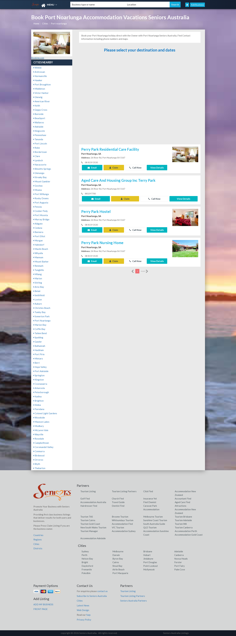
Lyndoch (38, 160)
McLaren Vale (40, 430)
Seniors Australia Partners (133, 600)
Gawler (37, 341)
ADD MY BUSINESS (43, 604)
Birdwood (38, 455)
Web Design (83, 610)
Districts (37, 548)
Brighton (38, 400)
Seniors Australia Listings (176, 633)
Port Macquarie (120, 573)
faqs (88, 614)
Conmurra (39, 451)
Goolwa (37, 185)
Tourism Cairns (87, 520)
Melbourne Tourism (153, 516)
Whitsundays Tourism (122, 520)
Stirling (37, 282)
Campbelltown (41, 442)
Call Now (135, 167)
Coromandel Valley (43, 447)
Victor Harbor (41, 93)
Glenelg (37, 97)
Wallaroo (38, 122)
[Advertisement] (139, 100)
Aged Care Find (182, 502)
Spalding (38, 337)
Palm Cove (179, 569)
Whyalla (38, 253)
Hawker (37, 80)
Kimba (37, 405)
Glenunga (38, 173)
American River (41, 101)
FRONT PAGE (40, 609)
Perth (84, 555)
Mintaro (38, 358)
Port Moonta (40, 215)
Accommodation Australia (93, 502)
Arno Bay (38, 286)
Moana (37, 190)
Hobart (147, 555)
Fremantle (87, 569)
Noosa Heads (181, 558)
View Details (157, 167)
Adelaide (38, 126)
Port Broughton (42, 84)
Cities (45, 23)
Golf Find (85, 498)
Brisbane (147, 551)
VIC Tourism (118, 527)
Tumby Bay (39, 312)
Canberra (179, 555)
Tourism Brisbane (183, 516)
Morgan (38, 240)
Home (36, 23)
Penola (37, 206)
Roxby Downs (41, 198)
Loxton (37, 299)
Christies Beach (41, 308)
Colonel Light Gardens (45, 413)
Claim (113, 167)
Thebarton (39, 468)
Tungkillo (38, 270)
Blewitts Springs (42, 168)
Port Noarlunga (41, 320)
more (144, 271)
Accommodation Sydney (124, 531)
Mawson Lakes (41, 421)
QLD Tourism (150, 527)
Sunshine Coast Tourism (155, 520)
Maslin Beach (40, 249)
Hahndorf (38, 244)
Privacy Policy (84, 619)
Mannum (38, 257)
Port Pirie (39, 354)
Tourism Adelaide (183, 520)
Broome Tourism (120, 516)
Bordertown (40, 152)
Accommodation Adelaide (93, 538)
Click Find (148, 491)
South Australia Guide (154, 523)
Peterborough (41, 392)
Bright (85, 562)
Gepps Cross (40, 109)
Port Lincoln (40, 143)
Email (92, 167)
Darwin (116, 555)
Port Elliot (39, 236)
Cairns (115, 562)
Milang (37, 274)
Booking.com (37, 57)
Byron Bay (117, 558)
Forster (178, 562)
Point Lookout (150, 565)
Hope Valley (40, 367)
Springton (39, 375)
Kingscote (39, 130)
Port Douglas (150, 562)
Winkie (37, 67)
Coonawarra (40, 383)
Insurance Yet (150, 498)
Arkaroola (39, 388)
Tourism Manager (89, 531)
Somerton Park (41, 316)
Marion (37, 278)
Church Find (118, 498)
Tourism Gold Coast (90, 523)
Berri (36, 362)
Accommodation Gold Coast (189, 534)
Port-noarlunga (59, 23)
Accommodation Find (122, 523)
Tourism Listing (88, 491)
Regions (37, 539)
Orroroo (38, 459)
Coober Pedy (40, 211)
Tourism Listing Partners (124, 491)
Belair (37, 291)
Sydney (85, 551)
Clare (36, 156)
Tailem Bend (40, 333)
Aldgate (38, 223)
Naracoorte (39, 164)
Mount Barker (41, 261)
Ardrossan (39, 71)
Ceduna (37, 227)
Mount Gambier (41, 181)
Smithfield (39, 295)
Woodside (39, 417)
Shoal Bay (117, 565)
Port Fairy (179, 565)
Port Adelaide (40, 371)
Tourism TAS (86, 516)
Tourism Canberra (184, 527)
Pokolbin (86, 573)
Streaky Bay (40, 177)
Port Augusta (40, 202)
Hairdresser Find (88, 505)
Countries (38, 535)
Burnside (38, 114)
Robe (36, 147)
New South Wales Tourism (93, 527)
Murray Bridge (41, 219)
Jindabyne (148, 558)
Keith (36, 105)
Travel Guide (118, 502)
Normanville (40, 76)
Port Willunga (41, 194)
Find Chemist (149, 502)
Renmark (38, 265)
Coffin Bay (39, 329)
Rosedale (38, 438)
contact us (102, 591)
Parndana (38, 409)
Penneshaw (39, 135)
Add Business (197, 4)
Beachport (39, 118)
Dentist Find (118, 505)
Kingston (38, 379)
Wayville (38, 434)
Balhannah (39, 345)
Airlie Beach (118, 569)
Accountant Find (183, 498)
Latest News (83, 605)
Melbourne (117, 551)
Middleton (39, 88)
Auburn (37, 303)
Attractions (180, 505)
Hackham (38, 350)
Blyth (36, 464)
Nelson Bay (87, 558)
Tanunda (38, 139)
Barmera (38, 232)
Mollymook (149, 569)
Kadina (37, 396)
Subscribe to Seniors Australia (92, 596)
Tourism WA (181, 523)
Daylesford (87, 565)
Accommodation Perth (186, 531)
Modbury (38, 426)
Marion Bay (39, 324)
